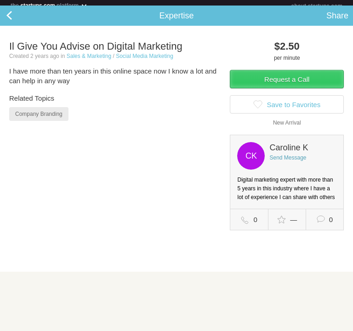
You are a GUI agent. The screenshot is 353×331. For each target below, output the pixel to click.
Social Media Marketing (144, 61)
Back (18, 21)
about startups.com (316, 6)
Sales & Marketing (89, 61)
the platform (49, 5)
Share (337, 21)
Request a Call (286, 85)
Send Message (287, 163)
